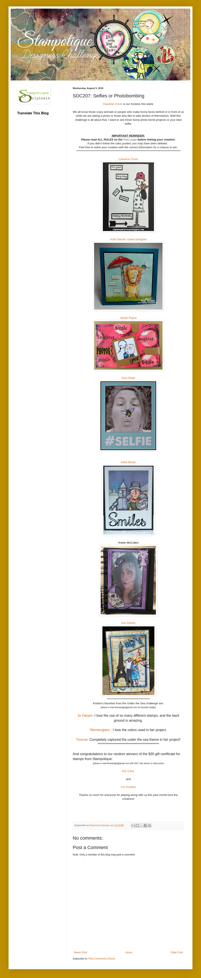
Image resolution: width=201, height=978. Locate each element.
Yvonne (81, 739)
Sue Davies (128, 622)
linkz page (130, 139)
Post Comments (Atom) (101, 958)
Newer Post (80, 952)
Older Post (177, 952)
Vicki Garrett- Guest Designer (128, 239)
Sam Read (128, 377)
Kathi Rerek (128, 462)
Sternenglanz (100, 730)
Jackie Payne (128, 317)
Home (129, 952)
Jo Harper (84, 715)
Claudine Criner (113, 104)
